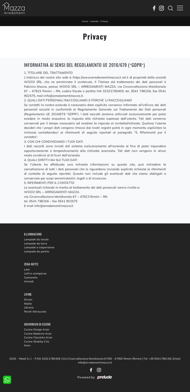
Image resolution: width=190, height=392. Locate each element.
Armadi (29, 281)
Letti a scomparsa (35, 273)
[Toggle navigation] (180, 8)
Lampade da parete (36, 251)
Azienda (94, 21)
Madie (28, 303)
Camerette (30, 277)
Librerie (29, 307)
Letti (27, 269)
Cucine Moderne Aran (38, 333)
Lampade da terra (35, 243)
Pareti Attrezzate (35, 311)
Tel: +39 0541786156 (158, 358)
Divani (28, 299)
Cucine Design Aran (36, 329)
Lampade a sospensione (39, 247)
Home (85, 21)
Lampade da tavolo (36, 239)
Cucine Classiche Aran (38, 337)
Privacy (104, 21)
